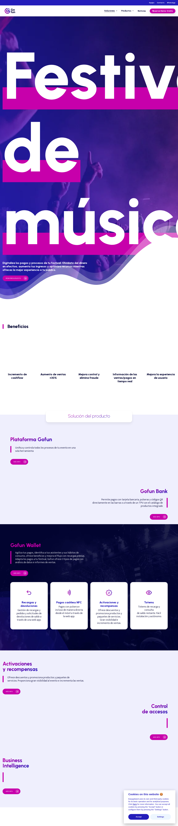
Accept (138, 817)
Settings (160, 817)
